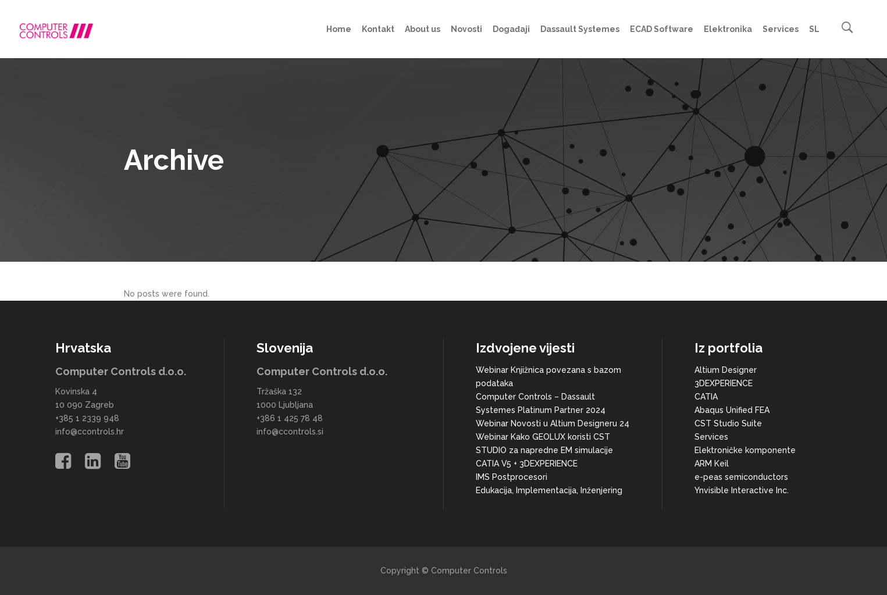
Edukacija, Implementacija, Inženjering (549, 490)
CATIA (706, 396)
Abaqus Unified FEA (732, 410)
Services (711, 436)
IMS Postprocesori (511, 477)
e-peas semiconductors (741, 477)
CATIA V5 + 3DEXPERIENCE (527, 463)
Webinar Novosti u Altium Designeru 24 (552, 423)
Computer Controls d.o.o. (120, 371)
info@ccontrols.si (290, 431)
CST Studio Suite (728, 423)
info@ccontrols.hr (89, 431)
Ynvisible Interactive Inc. (741, 490)
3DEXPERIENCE (723, 383)
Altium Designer (725, 370)
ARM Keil (711, 463)
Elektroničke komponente (745, 450)
